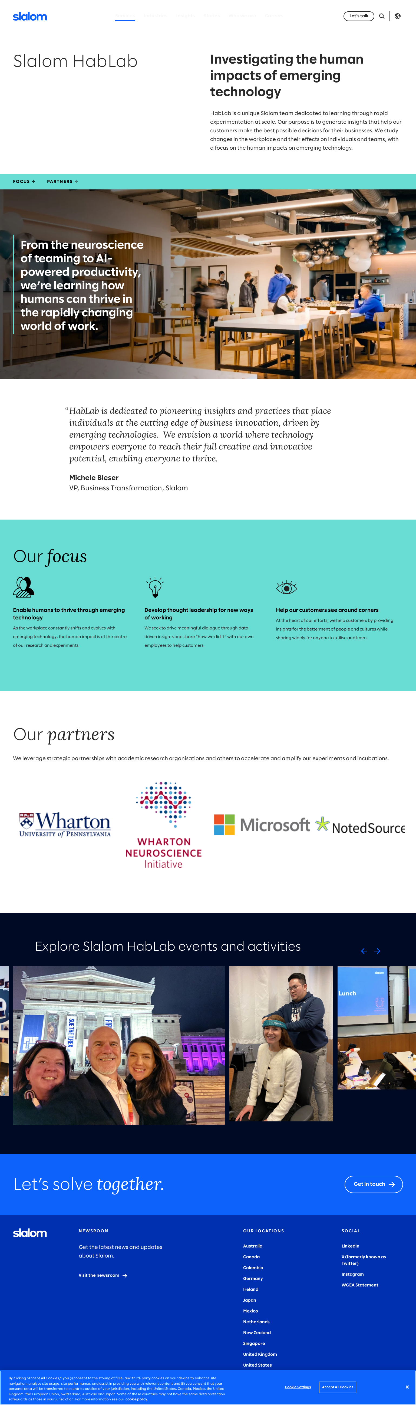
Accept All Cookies (337, 1387)
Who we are (242, 16)
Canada (251, 1257)
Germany (253, 1279)
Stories (212, 16)
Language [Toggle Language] (397, 16)
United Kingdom (260, 1355)
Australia (252, 1246)
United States (257, 1365)
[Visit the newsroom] (103, 1275)
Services (125, 16)
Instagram (353, 1274)
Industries (155, 16)
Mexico (250, 1311)
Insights (185, 16)
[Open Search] (382, 16)
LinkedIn (350, 1246)
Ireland (250, 1290)
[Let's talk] (359, 16)
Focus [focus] (24, 182)
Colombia (253, 1268)
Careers (274, 16)
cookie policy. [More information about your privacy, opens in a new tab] (137, 1399)
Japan (249, 1300)
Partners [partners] (63, 182)
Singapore (254, 1344)
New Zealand (257, 1333)
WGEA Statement (360, 1285)
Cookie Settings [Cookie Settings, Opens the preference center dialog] (298, 1387)
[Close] (407, 1387)
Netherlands (256, 1322)
